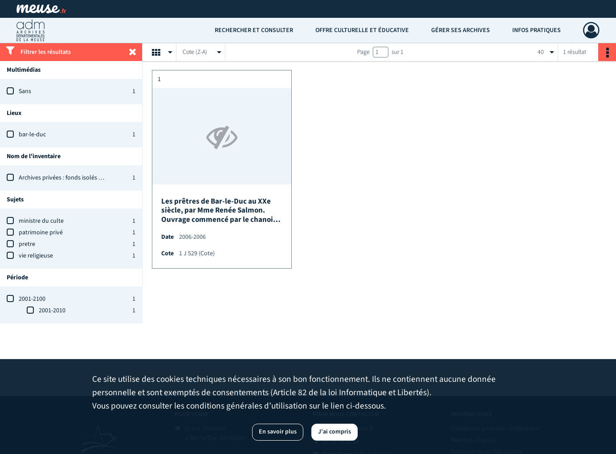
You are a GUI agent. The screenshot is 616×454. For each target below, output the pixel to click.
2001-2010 (52, 310)
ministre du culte (41, 221)
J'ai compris (334, 431)
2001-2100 (32, 298)
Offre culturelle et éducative (362, 30)
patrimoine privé (41, 232)
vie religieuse (36, 255)
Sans (25, 91)
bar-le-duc (32, 134)
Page (363, 52)
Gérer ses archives (460, 30)
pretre (27, 244)
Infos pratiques (536, 30)
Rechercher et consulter (254, 30)
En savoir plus (278, 431)
